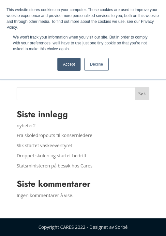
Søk (142, 93)
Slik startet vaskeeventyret (44, 145)
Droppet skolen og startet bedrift (51, 155)
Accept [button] (69, 64)
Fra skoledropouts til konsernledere (54, 135)
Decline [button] (96, 64)
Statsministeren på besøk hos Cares (55, 166)
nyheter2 (26, 125)
